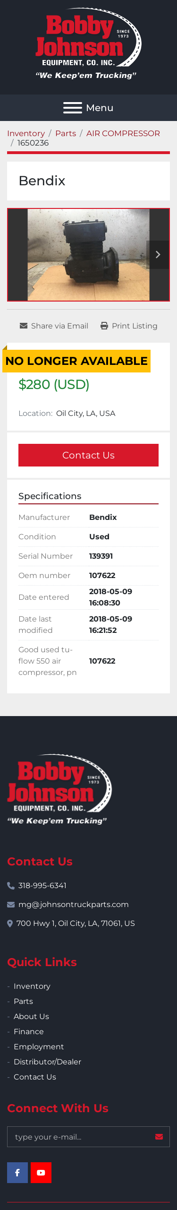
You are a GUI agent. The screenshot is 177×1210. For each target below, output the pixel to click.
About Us (31, 1016)
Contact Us (88, 455)
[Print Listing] (129, 326)
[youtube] (41, 1172)
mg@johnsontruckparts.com (73, 904)
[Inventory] (26, 133)
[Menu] (72, 107)
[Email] (88, 1136)
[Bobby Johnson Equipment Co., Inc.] (59, 788)
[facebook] (17, 1172)
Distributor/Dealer (47, 1061)
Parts (23, 1001)
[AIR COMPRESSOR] (123, 133)
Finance (29, 1031)
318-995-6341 (42, 885)
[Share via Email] (54, 326)
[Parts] (65, 133)
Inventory (32, 986)
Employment (39, 1046)
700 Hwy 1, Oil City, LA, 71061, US (76, 923)
